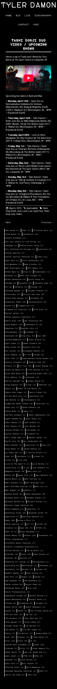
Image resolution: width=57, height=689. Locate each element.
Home (9, 15)
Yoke (36, 24)
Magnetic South (40, 107)
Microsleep (15, 152)
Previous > (47, 223)
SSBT (8, 124)
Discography (43, 15)
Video (19, 214)
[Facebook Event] (16, 112)
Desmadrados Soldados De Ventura (23, 104)
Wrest (21, 166)
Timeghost (24, 194)
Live (27, 15)
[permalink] (32, 208)
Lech (24, 211)
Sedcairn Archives (27, 149)
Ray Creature (26, 138)
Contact (23, 24)
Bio (18, 15)
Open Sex (38, 211)
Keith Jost (11, 121)
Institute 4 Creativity (36, 180)
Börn (43, 135)
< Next (7, 223)
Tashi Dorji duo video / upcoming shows (28, 44)
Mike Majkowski (32, 121)
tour (13, 214)
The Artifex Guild (35, 124)
